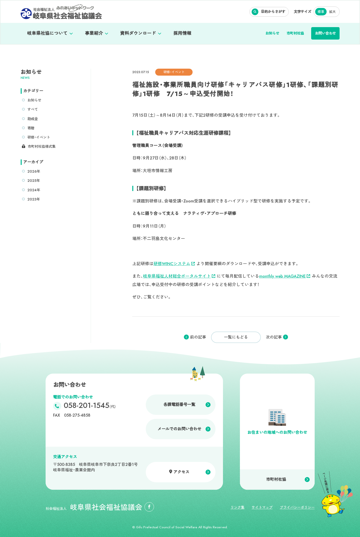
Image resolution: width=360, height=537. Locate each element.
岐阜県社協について (47, 33)
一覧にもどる (236, 337)
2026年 (33, 171)
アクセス (181, 472)
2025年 (33, 180)
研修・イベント (38, 137)
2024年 (33, 190)
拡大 (332, 11)
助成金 (32, 118)
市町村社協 (295, 33)
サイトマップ (262, 507)
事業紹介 (94, 33)
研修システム (174, 264)
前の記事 (198, 337)
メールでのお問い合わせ (179, 429)
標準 (321, 11)
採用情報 (182, 33)
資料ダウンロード (138, 33)
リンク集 (237, 507)
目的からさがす (273, 11)
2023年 (33, 199)
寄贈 (30, 128)
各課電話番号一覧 (179, 404)
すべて (32, 109)
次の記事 (274, 337)
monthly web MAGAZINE (284, 276)
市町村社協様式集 (42, 146)
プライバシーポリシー (297, 507)
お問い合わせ (325, 33)
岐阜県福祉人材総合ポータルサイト (179, 276)
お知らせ (272, 33)
